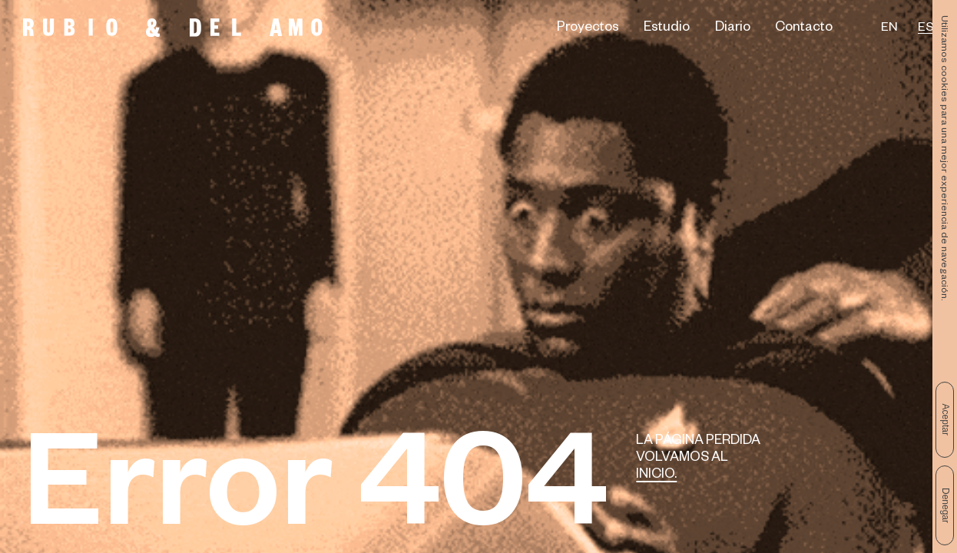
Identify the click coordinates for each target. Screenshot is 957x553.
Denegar (945, 505)
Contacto (804, 29)
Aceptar (945, 419)
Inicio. (656, 476)
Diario (732, 29)
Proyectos (588, 29)
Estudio (667, 29)
